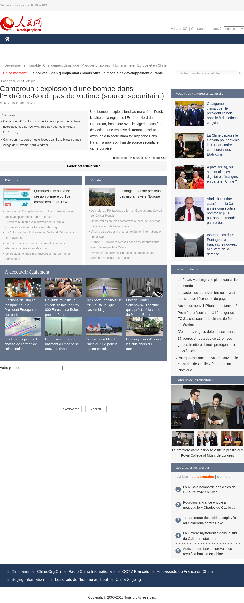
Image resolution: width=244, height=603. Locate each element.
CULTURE (120, 46)
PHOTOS (14, 56)
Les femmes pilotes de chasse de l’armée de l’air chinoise (22, 344)
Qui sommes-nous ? (206, 29)
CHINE (13, 46)
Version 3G (179, 29)
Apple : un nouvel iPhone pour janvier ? (207, 305)
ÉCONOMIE (34, 46)
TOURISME (214, 46)
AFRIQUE (77, 46)
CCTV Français (135, 572)
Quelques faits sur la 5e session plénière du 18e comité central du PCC (52, 196)
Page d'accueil (10, 81)
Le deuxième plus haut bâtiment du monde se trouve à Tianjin (62, 344)
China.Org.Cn (49, 572)
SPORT (193, 46)
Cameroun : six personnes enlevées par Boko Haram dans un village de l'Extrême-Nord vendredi (43, 142)
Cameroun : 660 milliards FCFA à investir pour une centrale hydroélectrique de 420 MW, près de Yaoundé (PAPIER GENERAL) (41, 127)
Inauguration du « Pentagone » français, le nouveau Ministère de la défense (222, 244)
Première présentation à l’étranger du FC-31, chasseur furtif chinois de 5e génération (206, 319)
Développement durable (22, 65)
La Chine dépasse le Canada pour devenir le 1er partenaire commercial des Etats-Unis (223, 144)
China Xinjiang (128, 579)
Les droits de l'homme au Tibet (81, 579)
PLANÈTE (173, 46)
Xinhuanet (20, 572)
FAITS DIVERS (147, 46)
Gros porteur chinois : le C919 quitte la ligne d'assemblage (104, 305)
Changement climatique (61, 65)
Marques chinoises (95, 65)
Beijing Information (28, 579)
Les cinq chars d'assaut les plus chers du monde (144, 344)
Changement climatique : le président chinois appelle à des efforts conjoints (222, 113)
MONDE (57, 46)
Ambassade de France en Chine (185, 572)
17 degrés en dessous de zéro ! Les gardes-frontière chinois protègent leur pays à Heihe (206, 345)
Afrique (30, 81)
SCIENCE (99, 46)
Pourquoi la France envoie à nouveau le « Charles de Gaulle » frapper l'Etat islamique (208, 364)
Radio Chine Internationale (92, 572)
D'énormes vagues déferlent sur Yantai (207, 332)
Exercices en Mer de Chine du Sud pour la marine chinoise (102, 344)
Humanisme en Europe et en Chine (140, 65)
